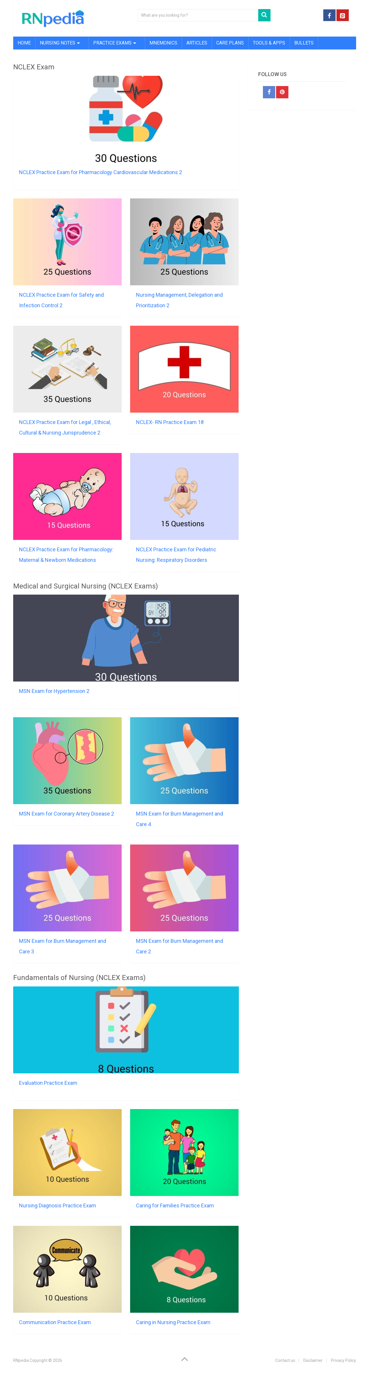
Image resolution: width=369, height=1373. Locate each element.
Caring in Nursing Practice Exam (173, 1322)
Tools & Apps (269, 43)
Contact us (285, 1360)
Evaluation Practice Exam (48, 1083)
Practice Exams (112, 43)
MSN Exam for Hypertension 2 (54, 691)
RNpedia (21, 1360)
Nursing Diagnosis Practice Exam (57, 1205)
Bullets (304, 43)
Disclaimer (313, 1360)
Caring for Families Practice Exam (175, 1205)
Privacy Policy (343, 1360)
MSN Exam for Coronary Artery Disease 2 (66, 814)
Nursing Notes (57, 43)
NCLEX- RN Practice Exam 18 (170, 422)
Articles (196, 43)
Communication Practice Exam (55, 1322)
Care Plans (230, 43)
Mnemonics (163, 43)
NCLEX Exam (34, 67)
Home (24, 43)
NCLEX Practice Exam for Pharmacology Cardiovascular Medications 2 (100, 172)
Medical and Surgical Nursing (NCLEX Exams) (85, 586)
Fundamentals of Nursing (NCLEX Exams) (79, 978)
